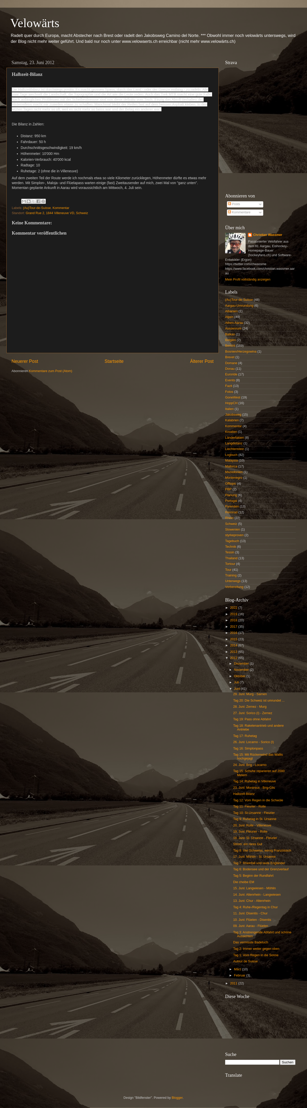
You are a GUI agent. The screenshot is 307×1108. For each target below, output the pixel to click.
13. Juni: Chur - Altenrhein (251, 901)
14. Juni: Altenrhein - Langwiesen (257, 894)
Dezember (242, 663)
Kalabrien (232, 420)
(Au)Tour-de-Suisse (37, 208)
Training (231, 575)
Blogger (177, 1098)
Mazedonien (234, 472)
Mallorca (231, 466)
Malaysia (231, 460)
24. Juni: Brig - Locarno (249, 765)
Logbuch (231, 455)
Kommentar (61, 208)
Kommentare (239, 212)
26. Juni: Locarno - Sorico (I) (253, 742)
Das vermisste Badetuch (250, 942)
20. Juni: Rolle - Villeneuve (252, 825)
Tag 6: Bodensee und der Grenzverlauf (260, 869)
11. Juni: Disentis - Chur (250, 913)
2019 (234, 614)
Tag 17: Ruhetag (245, 736)
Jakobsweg (233, 414)
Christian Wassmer (267, 235)
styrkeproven (234, 535)
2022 (234, 608)
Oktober (240, 676)
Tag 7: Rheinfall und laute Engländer (259, 863)
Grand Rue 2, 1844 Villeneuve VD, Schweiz (57, 213)
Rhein (229, 518)
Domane (231, 363)
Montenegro (233, 478)
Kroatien (231, 432)
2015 (234, 639)
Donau (230, 369)
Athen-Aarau (234, 323)
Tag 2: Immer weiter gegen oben (256, 949)
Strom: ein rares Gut (247, 844)
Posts (234, 204)
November (242, 670)
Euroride (231, 374)
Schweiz (231, 524)
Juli (237, 682)
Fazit (228, 386)
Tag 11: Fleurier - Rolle (249, 806)
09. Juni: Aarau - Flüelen (250, 926)
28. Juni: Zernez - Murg (249, 706)
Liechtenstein (234, 449)
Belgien (230, 340)
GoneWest (232, 397)
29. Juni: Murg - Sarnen (250, 694)
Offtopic (230, 483)
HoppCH (231, 403)
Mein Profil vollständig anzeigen (247, 279)
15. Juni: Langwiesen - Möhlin (254, 888)
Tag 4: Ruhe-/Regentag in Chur (255, 907)
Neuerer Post (25, 361)
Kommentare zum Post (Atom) (50, 371)
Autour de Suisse (245, 961)
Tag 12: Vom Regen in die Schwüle (258, 800)
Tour (228, 570)
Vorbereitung (234, 587)
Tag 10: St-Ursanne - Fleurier (254, 813)
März (238, 969)
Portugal (231, 501)
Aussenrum (233, 328)
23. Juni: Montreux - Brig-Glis (254, 788)
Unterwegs (232, 581)
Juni (237, 689)
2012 (234, 658)
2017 (234, 626)
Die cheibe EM (243, 882)
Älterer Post (202, 361)
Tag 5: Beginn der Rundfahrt (253, 875)
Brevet (229, 357)
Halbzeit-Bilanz (244, 794)
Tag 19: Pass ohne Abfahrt (252, 719)
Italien (229, 409)
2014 (234, 645)
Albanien (231, 311)
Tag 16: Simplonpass (248, 748)
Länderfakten (234, 438)
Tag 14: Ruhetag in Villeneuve (254, 781)
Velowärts (34, 23)
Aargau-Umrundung (239, 305)
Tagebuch (232, 541)
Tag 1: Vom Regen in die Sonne (255, 955)
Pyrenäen (232, 506)
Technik (230, 546)
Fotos (229, 392)
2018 (234, 620)
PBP (228, 489)
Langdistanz (234, 443)
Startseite (114, 361)
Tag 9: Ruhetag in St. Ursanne (254, 819)
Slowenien (232, 529)
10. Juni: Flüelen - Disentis (252, 920)
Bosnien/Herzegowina (241, 351)
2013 (234, 652)
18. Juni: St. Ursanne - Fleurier (255, 838)
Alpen (229, 317)
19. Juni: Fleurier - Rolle (250, 831)
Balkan (230, 334)
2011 (234, 983)
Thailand (231, 558)
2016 (234, 633)
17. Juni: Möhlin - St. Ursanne (254, 857)
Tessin (229, 552)
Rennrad (231, 512)
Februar (240, 975)
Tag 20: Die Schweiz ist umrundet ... (258, 700)
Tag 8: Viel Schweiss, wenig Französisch (262, 850)
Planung (231, 495)
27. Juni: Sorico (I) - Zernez (252, 713)
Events (230, 380)
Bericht (230, 345)
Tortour (230, 564)
